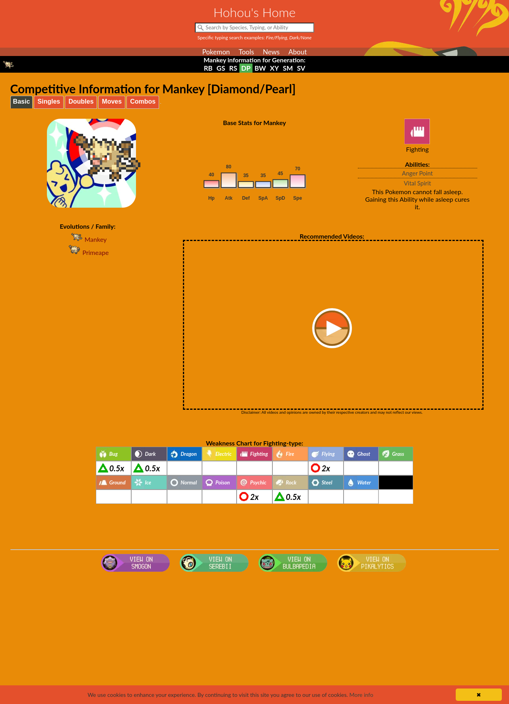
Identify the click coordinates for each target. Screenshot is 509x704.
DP (246, 68)
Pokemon (216, 52)
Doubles (80, 101)
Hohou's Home (255, 12)
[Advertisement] (254, 638)
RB (208, 68)
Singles (48, 101)
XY (274, 68)
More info (361, 694)
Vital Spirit (417, 183)
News (271, 52)
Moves (112, 101)
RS (233, 68)
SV (301, 68)
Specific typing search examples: (255, 38)
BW (260, 68)
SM (288, 68)
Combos (142, 101)
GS (221, 68)
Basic (21, 101)
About (297, 52)
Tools (246, 52)
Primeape (87, 252)
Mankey (87, 239)
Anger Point (417, 173)
